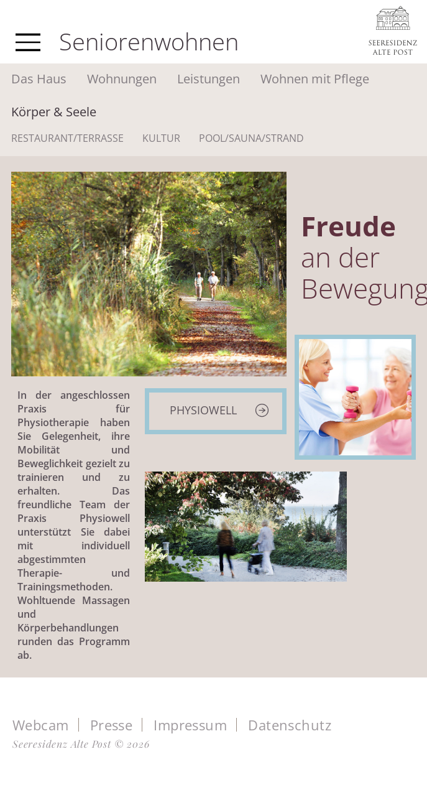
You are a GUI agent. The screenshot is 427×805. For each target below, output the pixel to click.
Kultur (161, 138)
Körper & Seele (53, 111)
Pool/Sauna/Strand (251, 138)
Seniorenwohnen (149, 41)
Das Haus (39, 78)
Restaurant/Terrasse (67, 138)
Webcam (40, 724)
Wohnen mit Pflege (314, 78)
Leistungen (208, 78)
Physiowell (203, 409)
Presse (111, 724)
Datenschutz (289, 724)
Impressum (190, 724)
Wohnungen (122, 78)
